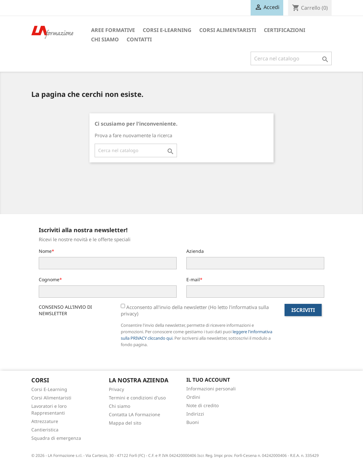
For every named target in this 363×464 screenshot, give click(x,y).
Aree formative (113, 30)
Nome (45, 251)
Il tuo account (208, 379)
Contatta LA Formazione (134, 414)
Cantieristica (44, 430)
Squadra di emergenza (56, 438)
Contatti (139, 39)
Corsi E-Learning (167, 30)
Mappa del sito (125, 423)
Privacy (116, 389)
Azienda (195, 251)
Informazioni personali (211, 389)
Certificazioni (284, 30)
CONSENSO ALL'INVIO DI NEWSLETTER (65, 310)
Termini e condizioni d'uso (137, 398)
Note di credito (202, 405)
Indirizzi (195, 414)
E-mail (193, 279)
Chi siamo (105, 39)
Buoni (192, 422)
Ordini (193, 397)
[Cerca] (291, 58)
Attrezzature (44, 421)
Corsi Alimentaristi (227, 30)
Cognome (49, 279)
